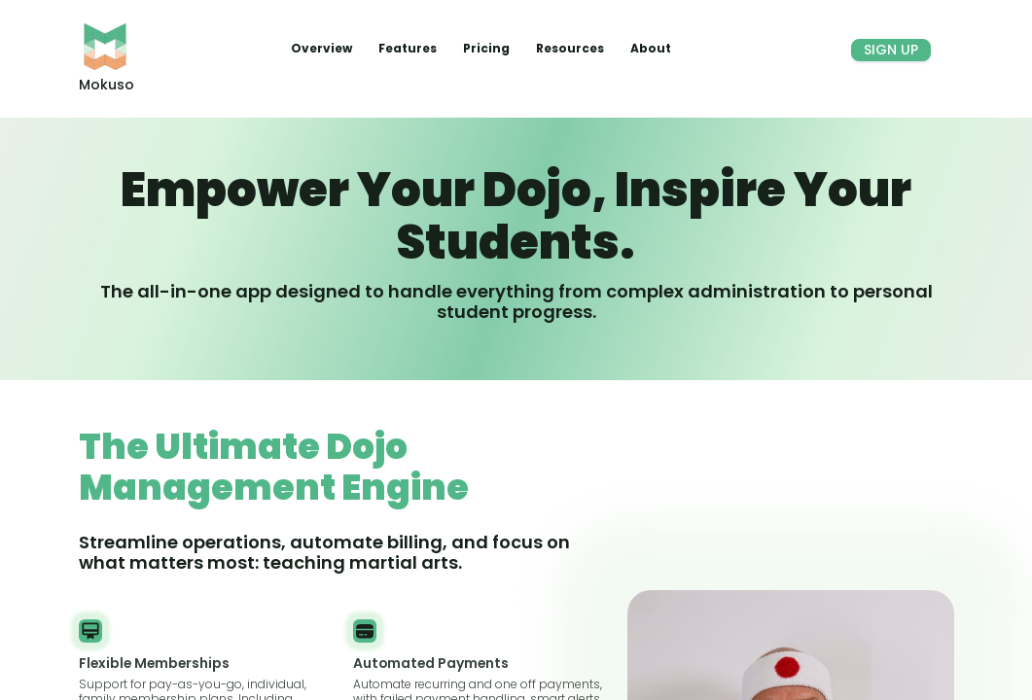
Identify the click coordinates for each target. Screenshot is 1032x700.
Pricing (488, 48)
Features (409, 48)
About (650, 48)
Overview (323, 48)
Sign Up (891, 49)
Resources (571, 48)
